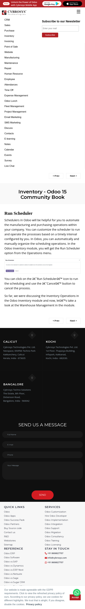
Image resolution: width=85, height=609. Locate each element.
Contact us (9, 532)
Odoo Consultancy (54, 536)
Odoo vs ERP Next (13, 570)
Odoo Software (12, 557)
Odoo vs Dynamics (13, 565)
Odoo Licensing (53, 544)
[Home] (14, 14)
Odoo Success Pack (14, 520)
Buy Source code (13, 528)
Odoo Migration (53, 532)
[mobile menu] (78, 11)
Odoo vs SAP (11, 561)
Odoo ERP (9, 553)
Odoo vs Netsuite (13, 574)
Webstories (10, 540)
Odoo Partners (11, 524)
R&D (6, 536)
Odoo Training (52, 540)
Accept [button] (75, 597)
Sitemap (8, 544)
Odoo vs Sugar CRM (14, 582)
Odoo (7, 511)
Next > (73, 176)
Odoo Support (52, 528)
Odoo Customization (55, 511)
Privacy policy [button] (34, 604)
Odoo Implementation (56, 520)
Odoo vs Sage (11, 578)
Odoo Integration (54, 524)
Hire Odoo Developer (56, 516)
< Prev (56, 176)
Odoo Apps (9, 516)
